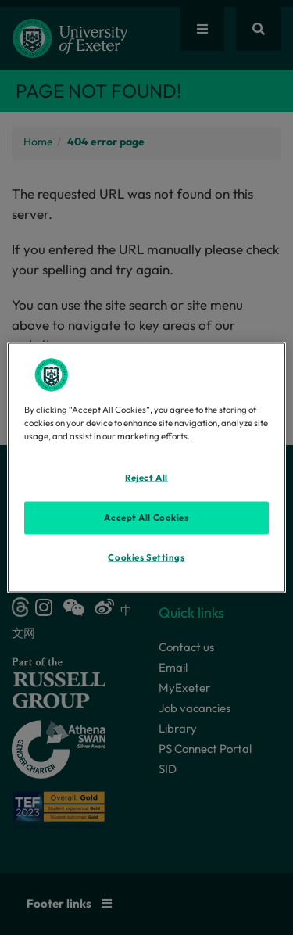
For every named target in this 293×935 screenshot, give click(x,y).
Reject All (146, 477)
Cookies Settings (146, 557)
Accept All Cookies (146, 517)
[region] (146, 467)
